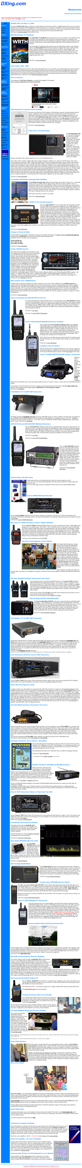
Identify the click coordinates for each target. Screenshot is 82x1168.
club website (69, 351)
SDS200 (23, 277)
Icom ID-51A (69, 689)
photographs (28, 1156)
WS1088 (29, 780)
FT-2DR (51, 903)
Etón (17, 1104)
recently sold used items (24, 1157)
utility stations (65, 118)
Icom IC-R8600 (68, 690)
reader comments (48, 756)
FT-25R (59, 595)
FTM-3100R (34, 738)
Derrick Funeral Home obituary (40, 74)
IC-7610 (36, 695)
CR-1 (56, 970)
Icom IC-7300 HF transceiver (68, 560)
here (19, 18)
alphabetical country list (45, 116)
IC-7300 (48, 682)
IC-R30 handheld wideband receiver (60, 324)
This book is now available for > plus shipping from (30, 1136)
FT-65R (52, 595)
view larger (35, 310)
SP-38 (53, 682)
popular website (67, 235)
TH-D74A (74, 700)
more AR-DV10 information (40, 313)
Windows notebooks (34, 833)
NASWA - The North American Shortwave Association (42, 1052)
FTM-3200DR (43, 738)
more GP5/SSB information (32, 897)
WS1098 (23, 780)
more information (41, 60)
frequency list (66, 115)
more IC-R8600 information (25, 519)
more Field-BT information (48, 612)
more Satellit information (53, 876)
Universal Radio (32, 1002)
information (21, 389)
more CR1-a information (24, 838)
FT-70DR (44, 538)
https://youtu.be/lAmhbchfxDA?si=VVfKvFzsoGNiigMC (25, 82)
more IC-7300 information (25, 819)
